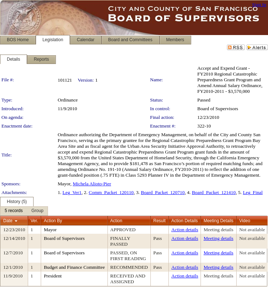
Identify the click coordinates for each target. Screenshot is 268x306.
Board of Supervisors (217, 108)
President (53, 276)
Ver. (34, 220)
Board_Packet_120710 (163, 192)
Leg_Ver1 (72, 192)
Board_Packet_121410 (214, 192)
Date (7, 220)
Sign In (259, 4)
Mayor (50, 229)
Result (159, 220)
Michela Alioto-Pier (92, 183)
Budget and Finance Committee (74, 267)
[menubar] (24, 211)
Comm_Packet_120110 (111, 192)
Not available (252, 229)
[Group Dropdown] (37, 211)
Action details (184, 229)
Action (116, 220)
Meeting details (218, 229)
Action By (53, 220)
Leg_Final (253, 192)
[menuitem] (13, 211)
